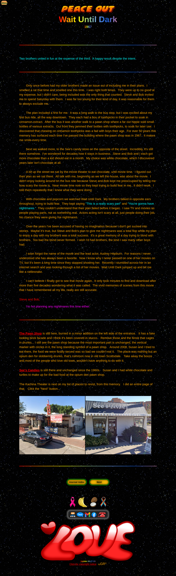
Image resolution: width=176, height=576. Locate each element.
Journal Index (76, 482)
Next (99, 482)
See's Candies (29, 370)
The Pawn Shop (30, 333)
